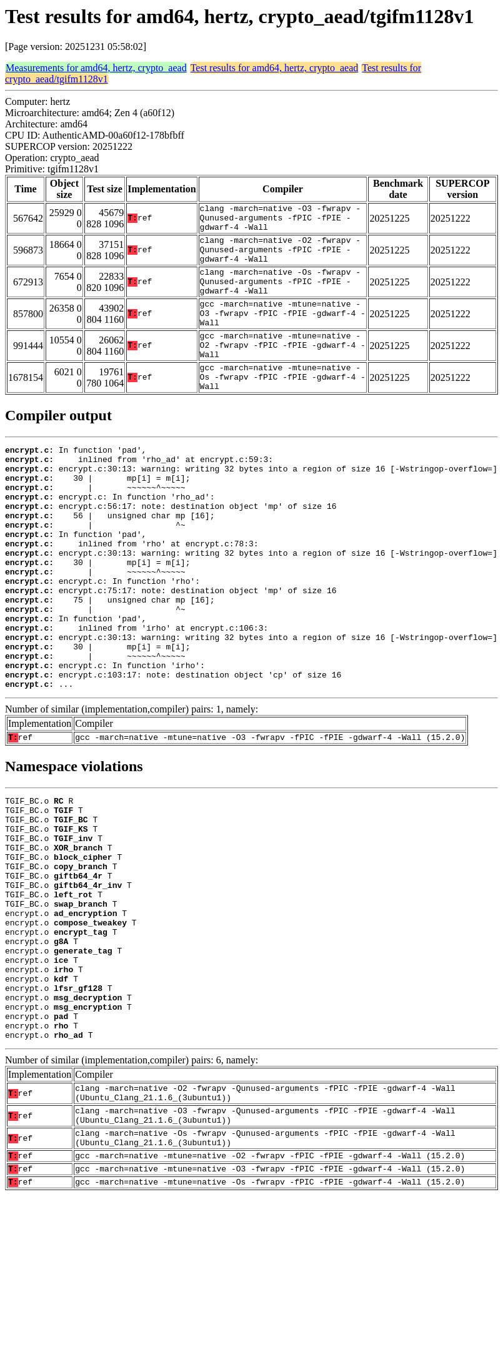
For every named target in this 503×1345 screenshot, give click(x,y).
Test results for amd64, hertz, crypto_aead (275, 67)
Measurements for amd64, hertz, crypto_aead (96, 67)
